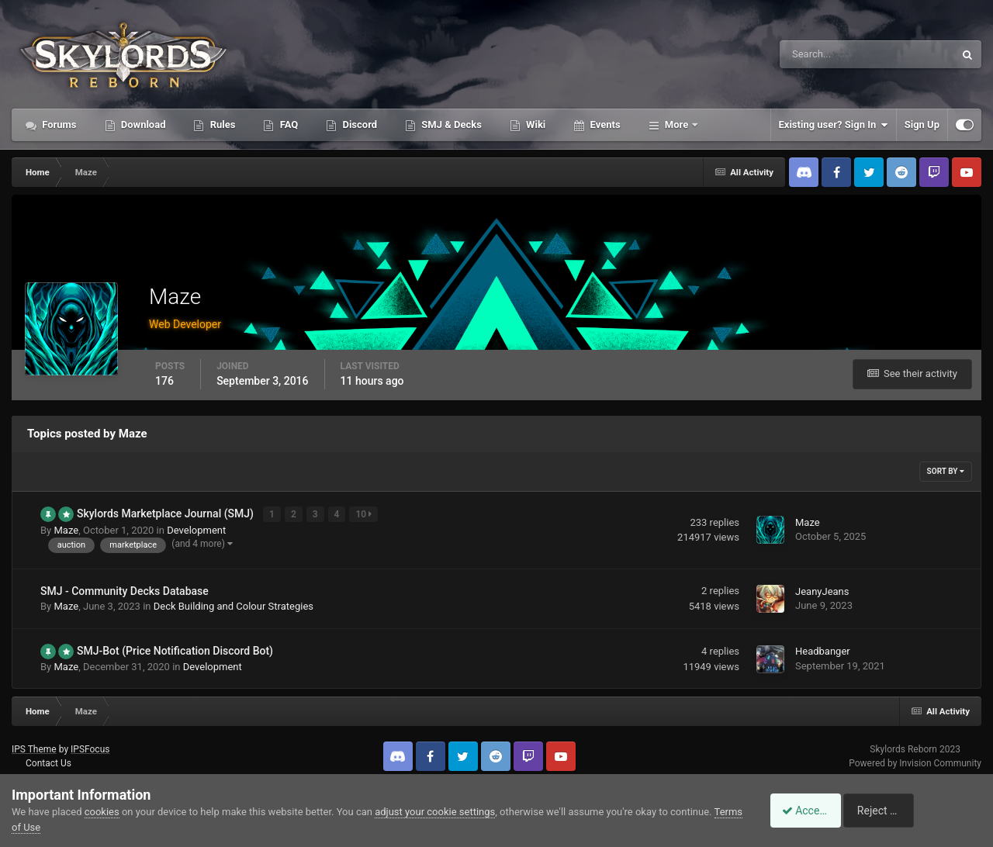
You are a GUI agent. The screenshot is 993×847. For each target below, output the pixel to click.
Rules (221, 124)
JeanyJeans (822, 590)
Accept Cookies (811, 810)
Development (196, 529)
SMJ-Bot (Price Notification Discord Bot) (175, 650)
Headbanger (822, 650)
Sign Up (922, 124)
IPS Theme (34, 747)
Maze (66, 529)
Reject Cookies (928, 810)
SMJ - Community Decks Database (124, 590)
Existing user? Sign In (833, 125)
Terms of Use (41, 827)
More (677, 124)
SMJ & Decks (450, 124)
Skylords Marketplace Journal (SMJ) (166, 513)
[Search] (820, 54)
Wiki (534, 124)
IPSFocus (90, 747)
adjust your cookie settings (435, 812)
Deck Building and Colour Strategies (233, 605)
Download (142, 124)
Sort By (945, 471)
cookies (102, 812)
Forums (58, 124)
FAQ (287, 124)
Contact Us (48, 762)
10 (365, 514)
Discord (358, 124)
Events (603, 124)
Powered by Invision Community (915, 762)
